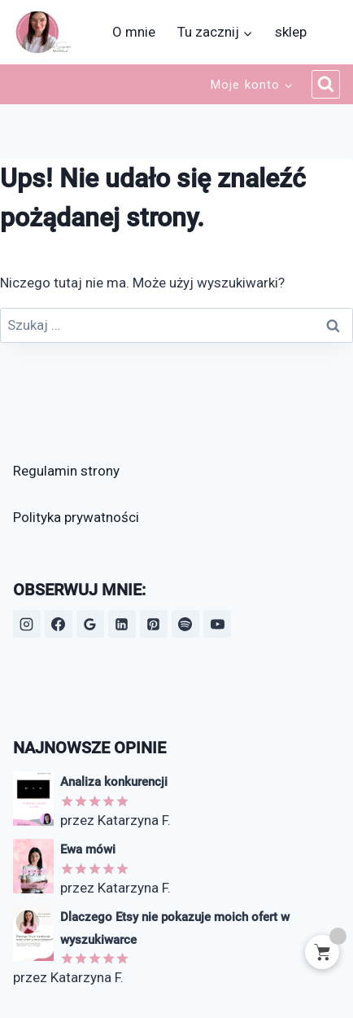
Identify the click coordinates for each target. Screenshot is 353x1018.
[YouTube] (217, 624)
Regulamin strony (66, 471)
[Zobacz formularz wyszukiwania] (326, 84)
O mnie (133, 32)
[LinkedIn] (122, 624)
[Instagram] (27, 624)
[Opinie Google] (90, 624)
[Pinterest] (154, 624)
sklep (291, 32)
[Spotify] (185, 624)
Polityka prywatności (76, 517)
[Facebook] (58, 624)
